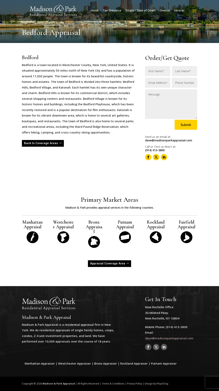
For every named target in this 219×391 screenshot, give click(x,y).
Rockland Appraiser (134, 363)
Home (95, 10)
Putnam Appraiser (164, 363)
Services (179, 10)
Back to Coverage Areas (41, 143)
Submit (186, 124)
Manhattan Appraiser (40, 363)
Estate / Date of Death (141, 10)
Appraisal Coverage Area (107, 263)
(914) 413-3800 (155, 150)
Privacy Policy (134, 383)
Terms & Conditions (113, 383)
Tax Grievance (112, 10)
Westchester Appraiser (74, 363)
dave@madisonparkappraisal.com (168, 140)
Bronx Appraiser (105, 363)
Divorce (165, 10)
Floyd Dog (162, 383)
